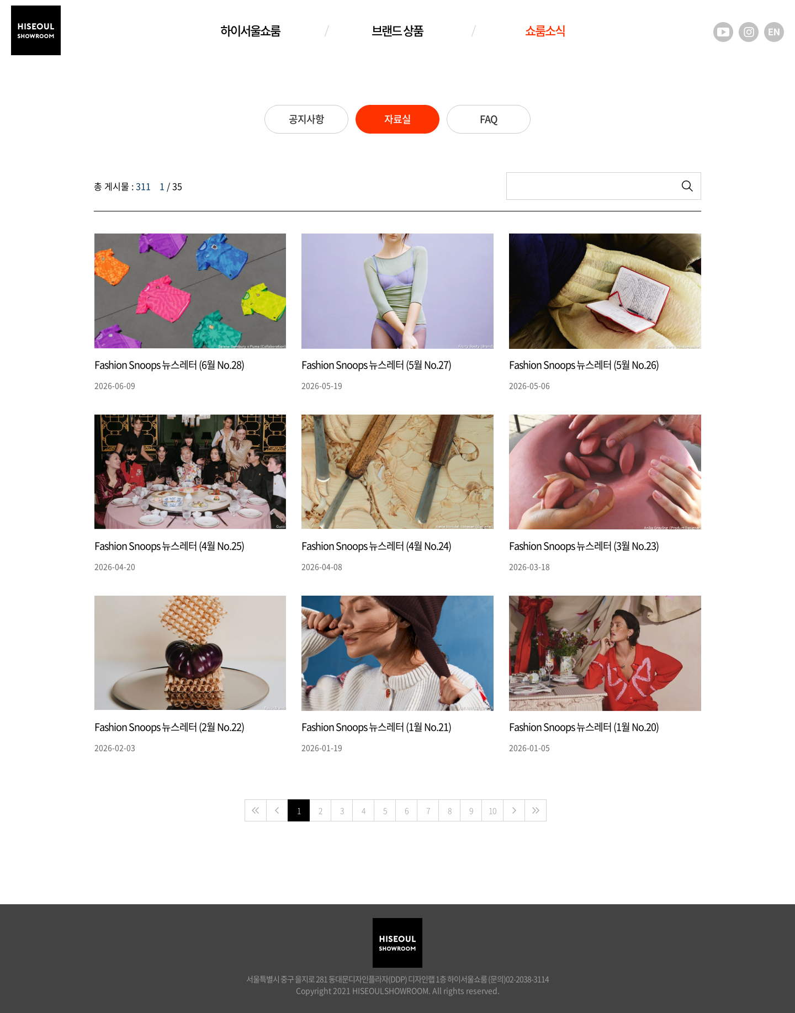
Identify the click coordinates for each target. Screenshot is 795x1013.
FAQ (488, 119)
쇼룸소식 (545, 30)
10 (492, 810)
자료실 (397, 119)
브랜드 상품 (397, 30)
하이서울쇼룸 (250, 30)
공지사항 (306, 119)
